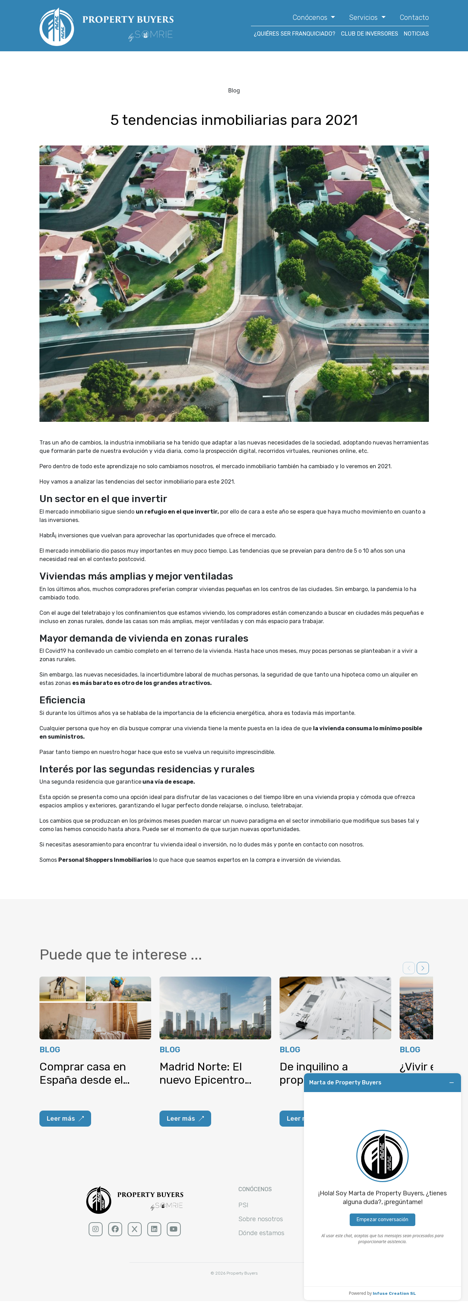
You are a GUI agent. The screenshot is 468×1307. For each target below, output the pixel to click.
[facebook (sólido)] (115, 1234)
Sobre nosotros (262, 1224)
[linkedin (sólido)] (154, 1234)
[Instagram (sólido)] (96, 1234)
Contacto (414, 17)
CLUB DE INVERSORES (369, 33)
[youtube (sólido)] (174, 1234)
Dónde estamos (263, 1238)
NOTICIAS (416, 33)
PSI (243, 1209)
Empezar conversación (382, 1220)
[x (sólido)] (135, 1234)
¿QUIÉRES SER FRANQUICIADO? (294, 33)
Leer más (65, 1123)
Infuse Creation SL (394, 1293)
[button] (423, 972)
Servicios (364, 17)
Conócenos (310, 17)
